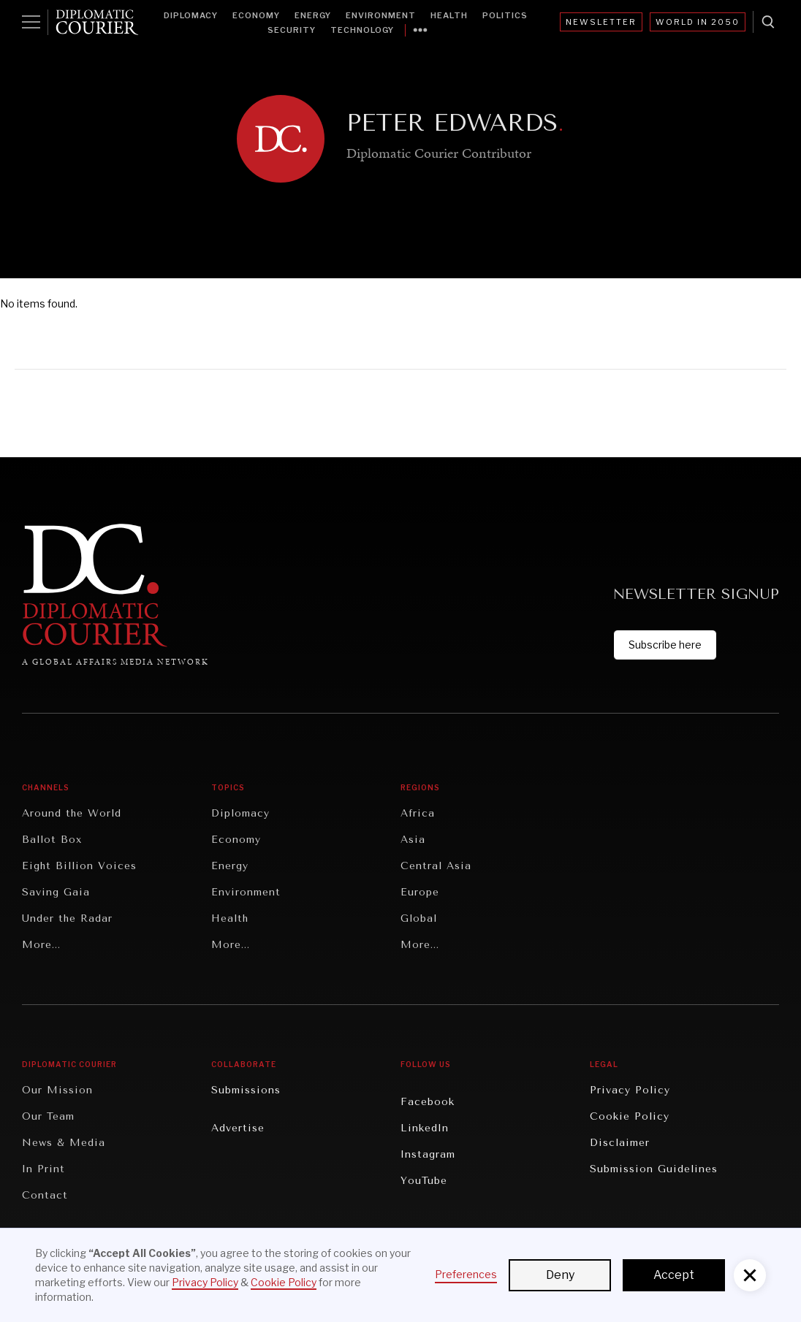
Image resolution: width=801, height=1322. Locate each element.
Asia (412, 839)
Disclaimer (620, 1142)
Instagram (427, 1154)
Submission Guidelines (654, 1169)
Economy (256, 15)
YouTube (423, 1180)
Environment (381, 15)
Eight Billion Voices (79, 866)
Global (418, 918)
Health (449, 15)
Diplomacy (191, 15)
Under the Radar (67, 918)
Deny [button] (560, 1275)
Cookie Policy (629, 1116)
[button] (750, 1275)
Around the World (71, 813)
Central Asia (435, 866)
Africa (417, 813)
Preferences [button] (466, 1274)
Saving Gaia (56, 892)
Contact (45, 1195)
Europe (419, 892)
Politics (505, 15)
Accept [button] (673, 1275)
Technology (362, 30)
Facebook (427, 1102)
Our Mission (57, 1090)
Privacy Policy (630, 1090)
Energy (313, 15)
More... (41, 945)
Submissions (246, 1090)
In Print (43, 1169)
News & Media (63, 1142)
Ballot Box (52, 839)
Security (291, 30)
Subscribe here (665, 644)
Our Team (48, 1116)
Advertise (238, 1128)
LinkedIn (424, 1128)
